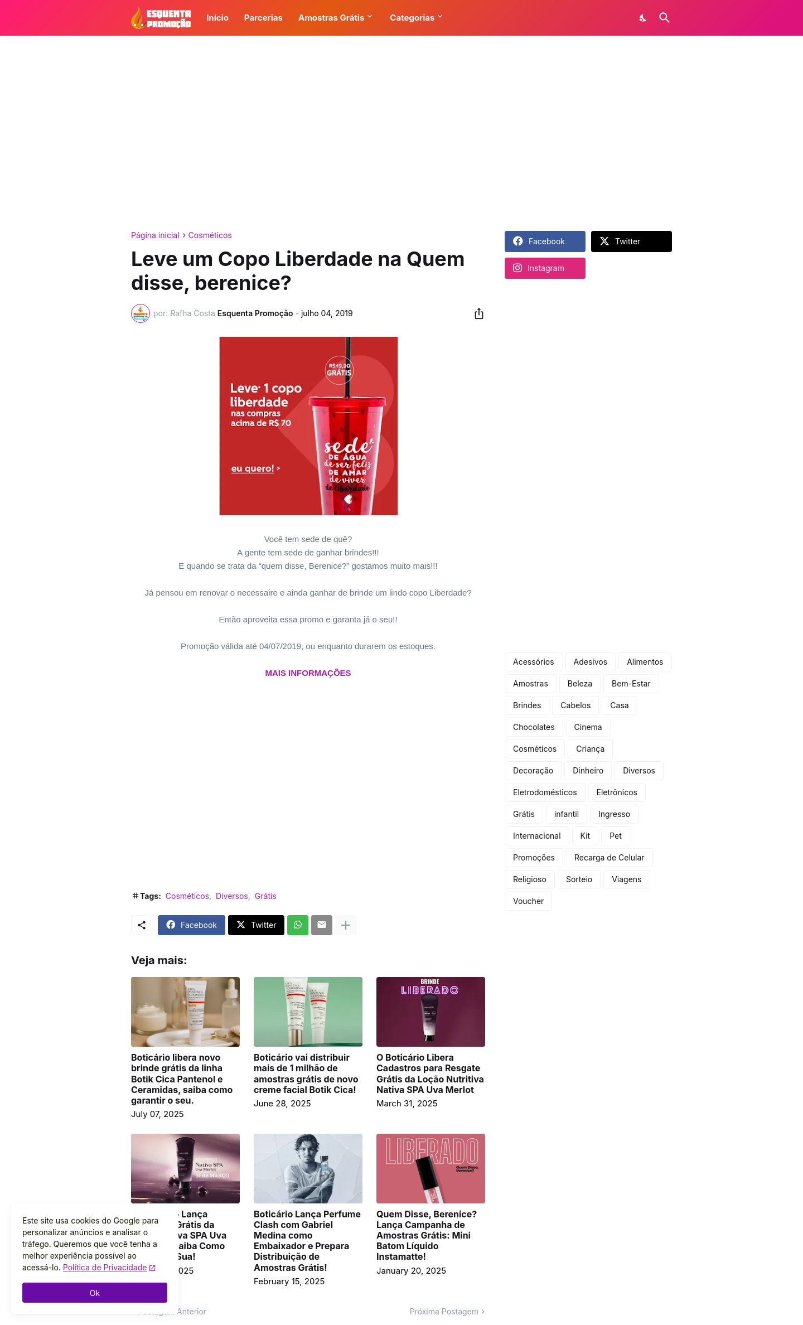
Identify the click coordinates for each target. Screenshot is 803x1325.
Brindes (527, 705)
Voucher (528, 901)
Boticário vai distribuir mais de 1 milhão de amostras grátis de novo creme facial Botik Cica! (306, 1073)
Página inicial (155, 235)
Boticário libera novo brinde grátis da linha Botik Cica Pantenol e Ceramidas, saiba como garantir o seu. (182, 1079)
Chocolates (534, 727)
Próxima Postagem (444, 1311)
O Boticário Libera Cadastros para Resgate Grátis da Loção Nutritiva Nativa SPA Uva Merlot (430, 1073)
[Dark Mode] (643, 17)
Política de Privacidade (105, 1267)
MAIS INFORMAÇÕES (308, 673)
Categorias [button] (412, 17)
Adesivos (591, 661)
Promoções (534, 857)
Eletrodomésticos (545, 792)
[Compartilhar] (475, 313)
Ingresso (614, 814)
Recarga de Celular (609, 857)
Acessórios (533, 661)
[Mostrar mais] (345, 925)
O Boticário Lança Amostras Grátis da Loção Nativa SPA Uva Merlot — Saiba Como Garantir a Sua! (178, 1236)
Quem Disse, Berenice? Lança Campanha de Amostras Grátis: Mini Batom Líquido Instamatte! (426, 1236)
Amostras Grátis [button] (331, 17)
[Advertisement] (401, 133)
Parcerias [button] (263, 17)
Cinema (588, 727)
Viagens (626, 879)
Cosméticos (210, 235)
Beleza (580, 683)
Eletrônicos (617, 792)
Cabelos (575, 705)
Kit (586, 835)
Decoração (533, 770)
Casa (619, 705)
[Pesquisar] (662, 17)
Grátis (266, 896)
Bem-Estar (631, 683)
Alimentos (645, 661)
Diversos (232, 896)
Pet (615, 835)
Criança (590, 748)
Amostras (530, 683)
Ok (95, 1293)
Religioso (529, 879)
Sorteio (579, 879)
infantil (566, 814)
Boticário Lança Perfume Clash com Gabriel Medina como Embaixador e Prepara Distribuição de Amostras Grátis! (307, 1241)
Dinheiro (588, 770)
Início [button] (217, 17)
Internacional (537, 835)
